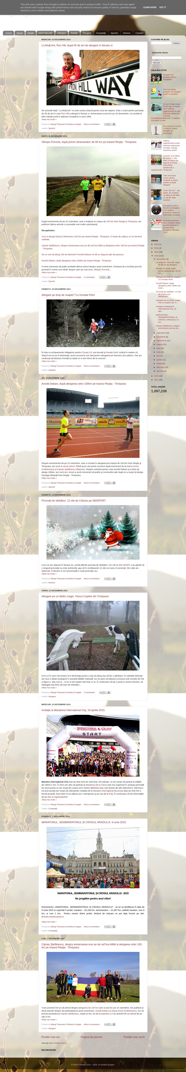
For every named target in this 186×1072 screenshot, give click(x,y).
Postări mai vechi (134, 1036)
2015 (156, 252)
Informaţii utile (45, 33)
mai (158, 356)
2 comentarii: (89, 277)
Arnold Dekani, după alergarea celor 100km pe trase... (168, 285)
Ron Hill (65, 113)
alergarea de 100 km (88, 1008)
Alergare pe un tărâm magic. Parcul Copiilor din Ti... (168, 301)
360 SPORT (124, 565)
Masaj (20, 33)
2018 (156, 244)
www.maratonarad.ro (54, 917)
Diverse (126, 33)
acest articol (69, 466)
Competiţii (101, 33)
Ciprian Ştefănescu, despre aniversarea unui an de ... (168, 327)
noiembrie (161, 333)
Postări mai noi (50, 1036)
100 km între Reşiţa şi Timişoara (121, 221)
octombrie (161, 337)
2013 (156, 376)
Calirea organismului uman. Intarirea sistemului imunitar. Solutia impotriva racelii (171, 145)
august (160, 344)
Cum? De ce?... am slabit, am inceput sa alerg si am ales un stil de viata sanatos (171, 195)
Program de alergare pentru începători (169, 77)
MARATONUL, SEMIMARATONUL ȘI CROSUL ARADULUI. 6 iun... (167, 318)
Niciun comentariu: (92, 124)
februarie (161, 367)
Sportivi (114, 33)
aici (66, 472)
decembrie (161, 259)
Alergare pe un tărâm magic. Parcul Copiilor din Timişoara (75, 596)
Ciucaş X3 (87, 352)
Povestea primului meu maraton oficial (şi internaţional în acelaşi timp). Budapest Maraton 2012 (171, 226)
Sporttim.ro (106, 1014)
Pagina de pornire (91, 1036)
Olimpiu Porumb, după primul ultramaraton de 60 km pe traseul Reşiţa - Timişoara (89, 142)
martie (159, 363)
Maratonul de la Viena (96, 785)
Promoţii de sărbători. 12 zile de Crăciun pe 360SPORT (74, 500)
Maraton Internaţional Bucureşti (108, 791)
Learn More (150, 7)
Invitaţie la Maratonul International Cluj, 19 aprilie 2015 (73, 710)
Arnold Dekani (102, 1011)
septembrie (162, 340)
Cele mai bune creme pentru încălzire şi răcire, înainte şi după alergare (170, 180)
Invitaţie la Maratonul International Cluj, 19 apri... (166, 308)
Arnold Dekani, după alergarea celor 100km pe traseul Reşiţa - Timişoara (76, 260)
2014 (156, 256)
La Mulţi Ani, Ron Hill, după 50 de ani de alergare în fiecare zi (77, 45)
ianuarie (160, 371)
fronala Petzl (112, 352)
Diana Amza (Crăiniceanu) (124, 1011)
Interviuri (61, 33)
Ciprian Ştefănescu (70, 1014)
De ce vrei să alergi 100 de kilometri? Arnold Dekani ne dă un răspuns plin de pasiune (83, 254)
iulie (159, 348)
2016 (156, 248)
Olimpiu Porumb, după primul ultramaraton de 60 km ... (168, 270)
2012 (156, 380)
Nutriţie (74, 33)
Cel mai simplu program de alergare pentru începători (172, 91)
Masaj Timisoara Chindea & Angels (66, 124)
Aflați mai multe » (49, 119)
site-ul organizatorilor (58, 797)
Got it (162, 7)
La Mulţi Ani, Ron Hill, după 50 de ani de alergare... (168, 263)
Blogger (111, 1065)
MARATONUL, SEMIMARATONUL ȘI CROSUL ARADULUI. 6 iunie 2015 (84, 822)
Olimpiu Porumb (101, 269)
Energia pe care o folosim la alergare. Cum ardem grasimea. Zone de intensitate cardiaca (171, 210)
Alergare (87, 33)
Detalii (31, 33)
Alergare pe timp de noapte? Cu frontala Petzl (68, 295)
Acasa (9, 33)
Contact (139, 33)
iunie (159, 352)
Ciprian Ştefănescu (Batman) (71, 469)
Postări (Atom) (60, 1043)
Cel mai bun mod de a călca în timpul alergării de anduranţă (172, 129)
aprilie (159, 360)
